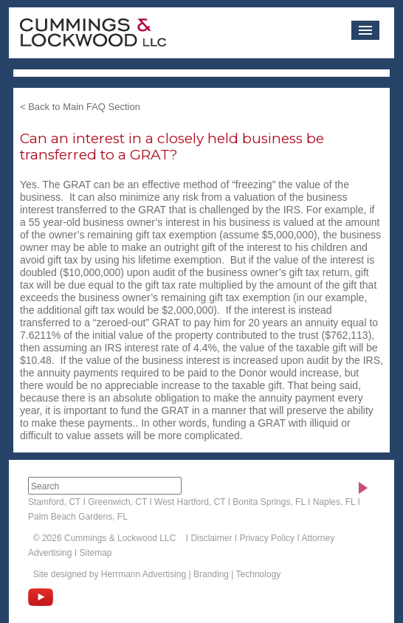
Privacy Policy (266, 538)
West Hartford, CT (189, 502)
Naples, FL (334, 502)
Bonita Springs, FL (268, 502)
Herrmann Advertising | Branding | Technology (190, 574)
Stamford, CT (54, 502)
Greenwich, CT (117, 502)
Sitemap (95, 553)
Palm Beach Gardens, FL (78, 517)
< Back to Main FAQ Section (80, 106)
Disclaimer (211, 538)
